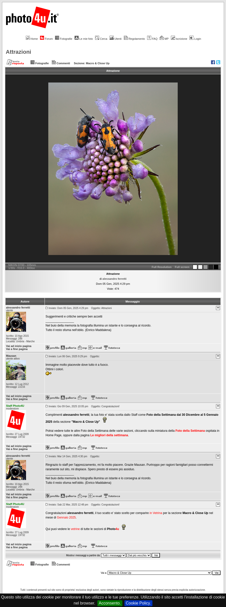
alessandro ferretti (114, 278)
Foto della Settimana (190, 430)
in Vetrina (156, 513)
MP (164, 38)
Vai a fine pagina (17, 349)
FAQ (152, 38)
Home (32, 38)
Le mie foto (84, 38)
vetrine (75, 529)
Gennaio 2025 (66, 517)
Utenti (116, 38)
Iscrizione (179, 38)
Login (195, 38)
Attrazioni (18, 52)
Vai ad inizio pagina (18, 346)
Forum (46, 38)
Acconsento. (110, 603)
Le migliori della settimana (109, 435)
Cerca (101, 38)
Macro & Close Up (97, 63)
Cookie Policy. (138, 603)
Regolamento (134, 38)
